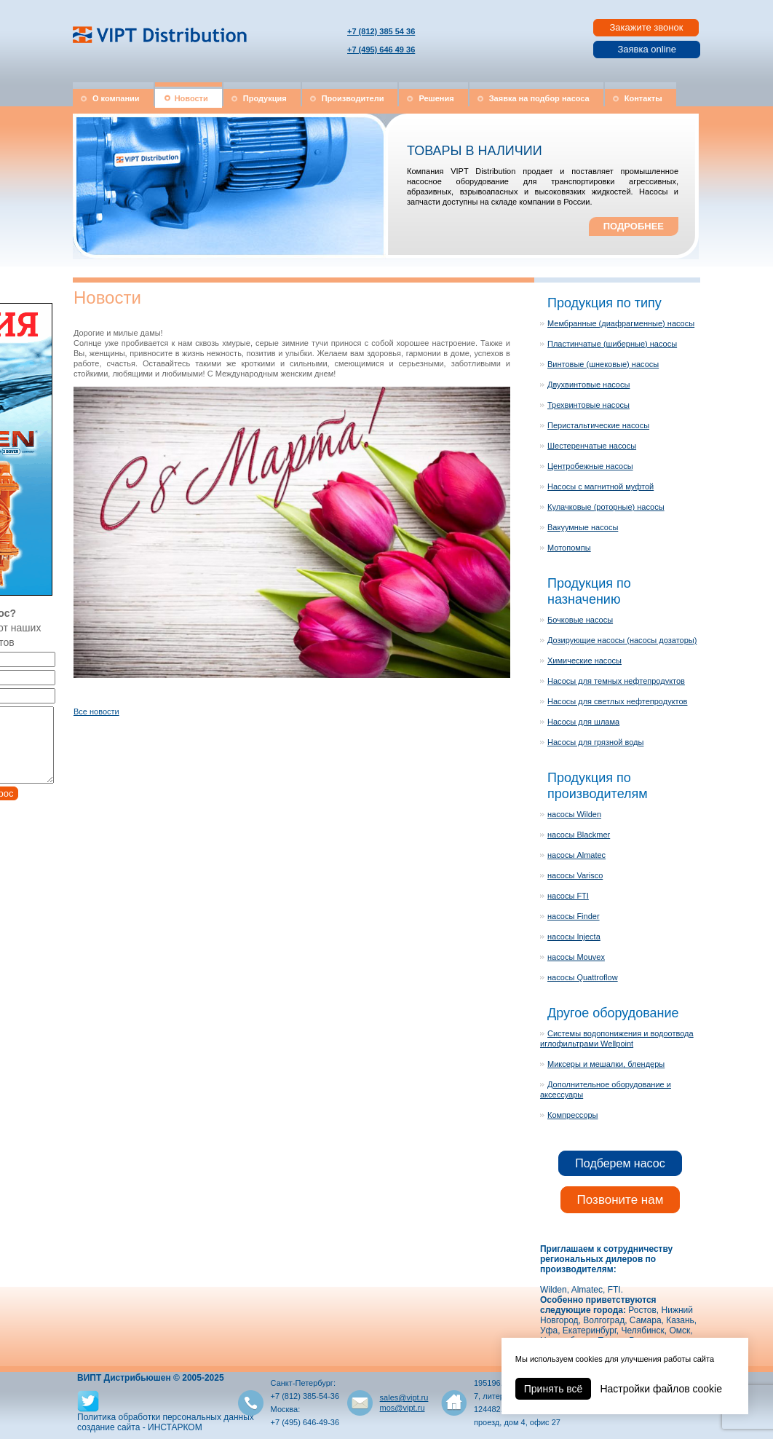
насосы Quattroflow (582, 977)
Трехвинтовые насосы (588, 405)
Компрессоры (572, 1115)
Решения (436, 98)
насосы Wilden (574, 814)
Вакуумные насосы (582, 527)
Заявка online (646, 49)
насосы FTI (568, 895)
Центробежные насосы (590, 466)
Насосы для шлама (583, 721)
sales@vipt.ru (404, 1397)
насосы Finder (573, 916)
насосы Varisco (575, 875)
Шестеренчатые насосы (591, 445)
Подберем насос (620, 1163)
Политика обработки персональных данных (165, 1417)
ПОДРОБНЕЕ (633, 226)
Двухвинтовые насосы (588, 384)
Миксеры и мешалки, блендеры (606, 1064)
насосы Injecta (573, 936)
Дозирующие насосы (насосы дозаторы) (622, 640)
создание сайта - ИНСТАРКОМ (139, 1427)
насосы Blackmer (578, 834)
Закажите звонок (646, 27)
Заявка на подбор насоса (539, 98)
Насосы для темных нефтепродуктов (616, 681)
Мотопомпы (569, 547)
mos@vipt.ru (402, 1407)
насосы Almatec (576, 855)
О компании (116, 98)
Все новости (96, 711)
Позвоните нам (620, 1200)
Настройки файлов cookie (661, 1389)
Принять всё (553, 1389)
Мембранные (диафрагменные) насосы (620, 323)
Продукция (265, 98)
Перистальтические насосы (598, 425)
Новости (191, 98)
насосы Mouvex (576, 957)
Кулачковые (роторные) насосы (606, 506)
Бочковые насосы (580, 619)
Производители (353, 98)
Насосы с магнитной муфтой (600, 486)
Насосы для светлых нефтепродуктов (617, 701)
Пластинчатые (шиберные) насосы (612, 343)
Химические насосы (584, 660)
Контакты (643, 98)
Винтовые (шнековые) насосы (603, 364)
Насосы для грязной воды (595, 742)
